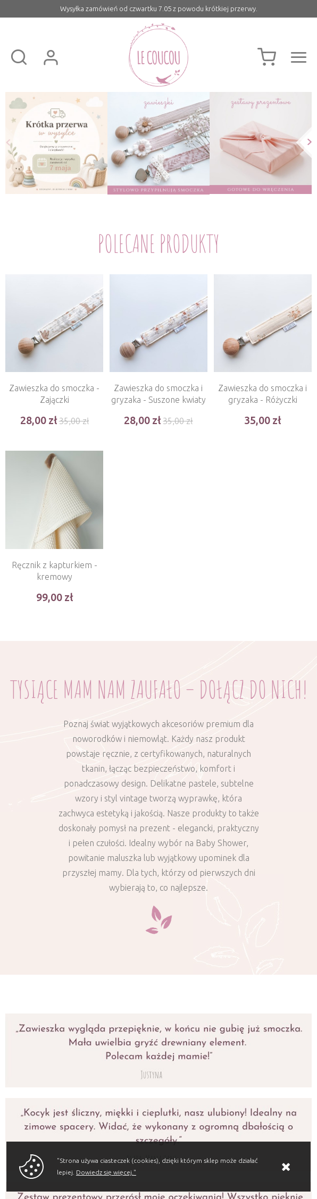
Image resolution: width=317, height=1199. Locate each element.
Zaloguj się (50, 57)
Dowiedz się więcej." (106, 1172)
